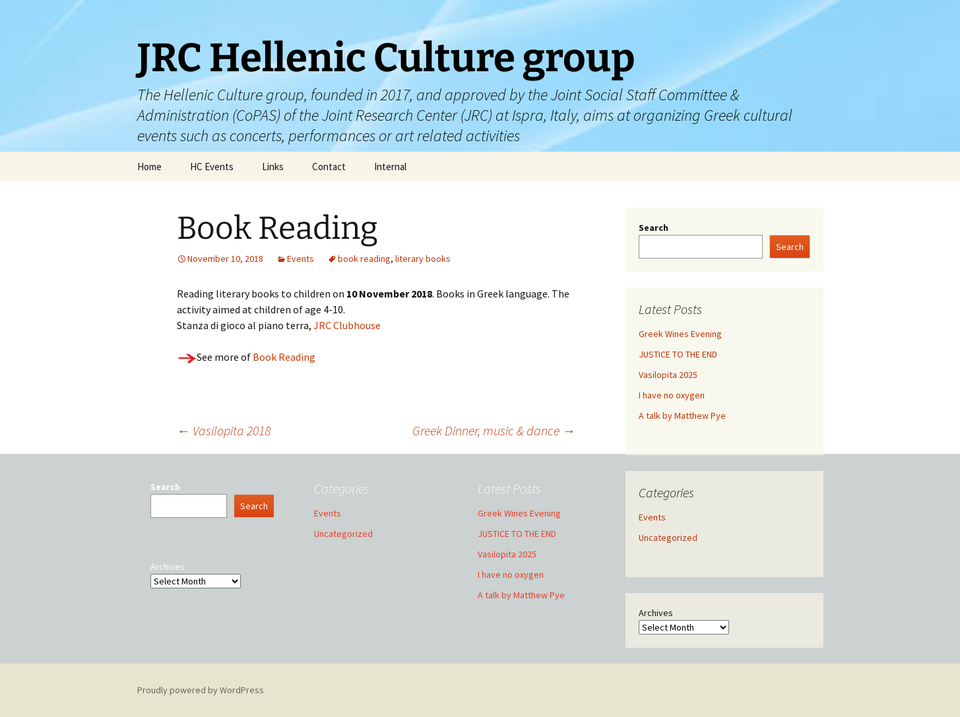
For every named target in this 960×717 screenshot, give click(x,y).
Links (273, 166)
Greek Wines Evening (680, 334)
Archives (656, 613)
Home (149, 166)
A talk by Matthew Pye (682, 415)
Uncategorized (668, 538)
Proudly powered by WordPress (200, 690)
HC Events (212, 166)
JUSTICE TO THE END (678, 354)
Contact (329, 166)
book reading (364, 259)
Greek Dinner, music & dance (493, 430)
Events (300, 259)
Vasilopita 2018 (224, 430)
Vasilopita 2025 (668, 375)
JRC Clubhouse (347, 325)
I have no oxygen (672, 395)
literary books (423, 259)
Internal (390, 166)
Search (653, 228)
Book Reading (283, 356)
